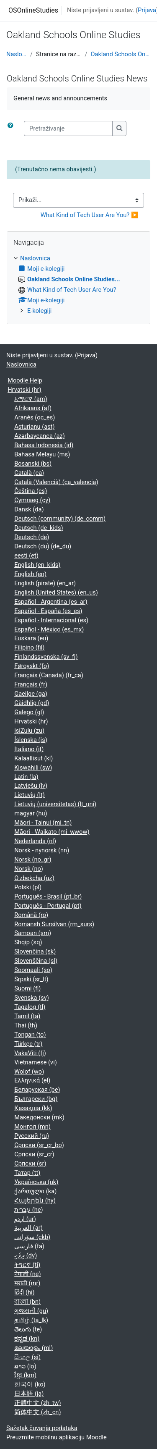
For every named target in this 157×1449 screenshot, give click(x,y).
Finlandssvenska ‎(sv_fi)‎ (45, 656)
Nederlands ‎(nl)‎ (35, 841)
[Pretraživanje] (68, 128)
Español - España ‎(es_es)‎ (48, 611)
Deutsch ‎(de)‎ (31, 537)
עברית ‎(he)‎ (28, 1209)
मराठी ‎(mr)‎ (27, 1283)
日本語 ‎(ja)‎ (29, 1393)
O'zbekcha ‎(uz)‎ (34, 878)
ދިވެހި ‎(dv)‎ (25, 1255)
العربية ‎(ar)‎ (28, 1228)
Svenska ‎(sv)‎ (31, 997)
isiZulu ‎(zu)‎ (29, 730)
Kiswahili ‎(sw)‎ (33, 767)
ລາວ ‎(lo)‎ (25, 1366)
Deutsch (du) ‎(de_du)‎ (42, 546)
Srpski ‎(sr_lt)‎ (31, 979)
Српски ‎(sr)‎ (30, 1163)
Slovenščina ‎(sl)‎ (35, 960)
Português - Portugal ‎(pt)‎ (47, 905)
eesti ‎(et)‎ (26, 555)
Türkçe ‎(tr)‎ (28, 1044)
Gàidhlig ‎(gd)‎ (31, 703)
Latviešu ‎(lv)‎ (30, 785)
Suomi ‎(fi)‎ (27, 988)
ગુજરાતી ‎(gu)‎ (31, 1311)
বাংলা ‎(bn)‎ (27, 1301)
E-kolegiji (39, 310)
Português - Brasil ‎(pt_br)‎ (48, 896)
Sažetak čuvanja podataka (41, 1428)
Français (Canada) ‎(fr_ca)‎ (48, 675)
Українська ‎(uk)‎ (36, 1182)
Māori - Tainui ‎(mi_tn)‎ (43, 822)
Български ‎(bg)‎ (35, 1099)
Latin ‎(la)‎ (26, 777)
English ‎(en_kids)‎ (37, 565)
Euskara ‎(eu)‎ (31, 638)
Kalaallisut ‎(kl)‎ (33, 758)
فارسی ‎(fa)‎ (29, 1246)
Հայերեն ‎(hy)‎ (35, 1200)
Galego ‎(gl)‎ (29, 712)
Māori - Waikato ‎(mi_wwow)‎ (51, 832)
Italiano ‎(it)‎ (29, 749)
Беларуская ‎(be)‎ (37, 1089)
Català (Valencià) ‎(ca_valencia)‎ (56, 482)
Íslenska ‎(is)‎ (30, 740)
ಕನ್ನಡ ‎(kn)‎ (26, 1338)
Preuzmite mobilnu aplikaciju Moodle (56, 1437)
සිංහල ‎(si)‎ (27, 1357)
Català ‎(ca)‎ (29, 473)
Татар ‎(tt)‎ (27, 1172)
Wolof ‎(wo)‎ (29, 1071)
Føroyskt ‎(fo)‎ (31, 666)
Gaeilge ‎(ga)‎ (30, 693)
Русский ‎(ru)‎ (31, 1136)
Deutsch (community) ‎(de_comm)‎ (60, 518)
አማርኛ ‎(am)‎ (30, 399)
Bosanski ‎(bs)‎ (32, 463)
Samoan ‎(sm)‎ (32, 933)
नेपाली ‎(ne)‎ (27, 1274)
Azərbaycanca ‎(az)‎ (39, 436)
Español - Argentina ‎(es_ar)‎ (50, 601)
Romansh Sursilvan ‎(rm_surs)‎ (54, 924)
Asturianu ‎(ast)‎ (34, 426)
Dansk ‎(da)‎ (29, 509)
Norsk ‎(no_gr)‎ (32, 859)
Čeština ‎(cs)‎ (30, 491)
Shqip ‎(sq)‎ (28, 942)
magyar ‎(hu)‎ (30, 813)
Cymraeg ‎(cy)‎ (32, 500)
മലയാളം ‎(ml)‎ (33, 1348)
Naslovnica (16, 54)
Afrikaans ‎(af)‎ (32, 408)
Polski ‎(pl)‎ (27, 887)
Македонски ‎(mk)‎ (39, 1117)
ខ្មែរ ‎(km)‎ (25, 1375)
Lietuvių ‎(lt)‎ (29, 795)
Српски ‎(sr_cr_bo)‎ (39, 1145)
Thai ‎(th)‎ (25, 1025)
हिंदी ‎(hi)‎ (24, 1292)
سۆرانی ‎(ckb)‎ (32, 1237)
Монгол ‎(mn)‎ (32, 1126)
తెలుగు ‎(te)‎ (28, 1329)
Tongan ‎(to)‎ (30, 1034)
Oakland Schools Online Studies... (120, 54)
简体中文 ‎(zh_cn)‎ (37, 1412)
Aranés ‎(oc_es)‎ (34, 417)
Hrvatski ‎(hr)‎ (24, 389)
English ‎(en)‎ (30, 574)
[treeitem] (78, 285)
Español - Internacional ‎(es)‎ (51, 620)
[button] (12, 128)
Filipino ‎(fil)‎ (29, 647)
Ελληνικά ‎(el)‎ (32, 1080)
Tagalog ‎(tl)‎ (29, 1007)
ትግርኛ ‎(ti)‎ (27, 1264)
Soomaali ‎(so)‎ (33, 970)
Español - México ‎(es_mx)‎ (49, 629)
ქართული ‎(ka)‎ (35, 1191)
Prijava (147, 10)
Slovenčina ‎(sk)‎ (35, 951)
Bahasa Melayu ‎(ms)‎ (42, 454)
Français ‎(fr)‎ (30, 684)
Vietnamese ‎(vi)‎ (35, 1062)
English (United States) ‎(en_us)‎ (56, 592)
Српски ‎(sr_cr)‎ (34, 1154)
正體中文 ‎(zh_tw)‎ (37, 1403)
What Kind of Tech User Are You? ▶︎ (90, 215)
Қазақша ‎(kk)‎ (33, 1108)
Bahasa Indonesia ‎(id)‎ (43, 445)
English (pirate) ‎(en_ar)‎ (45, 583)
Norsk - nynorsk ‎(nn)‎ (41, 850)
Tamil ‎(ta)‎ (27, 1016)
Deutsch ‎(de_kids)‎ (38, 528)
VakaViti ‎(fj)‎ (30, 1053)
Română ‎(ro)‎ (31, 915)
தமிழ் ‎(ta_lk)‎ (31, 1320)
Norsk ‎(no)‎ (28, 869)
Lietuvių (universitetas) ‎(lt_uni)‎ (55, 804)
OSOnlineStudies (33, 10)
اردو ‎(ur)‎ (25, 1219)
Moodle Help (25, 380)
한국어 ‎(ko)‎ (29, 1384)
